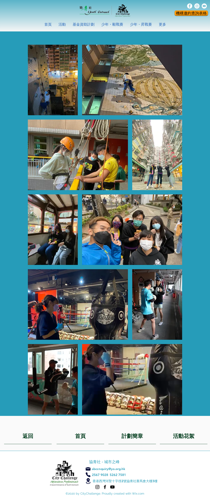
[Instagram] (97, 487)
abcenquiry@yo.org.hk (108, 469)
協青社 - (96, 462)
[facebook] (189, 6)
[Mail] (88, 469)
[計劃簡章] (132, 435)
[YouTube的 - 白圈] (204, 6)
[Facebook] (105, 487)
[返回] (28, 435)
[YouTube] (112, 487)
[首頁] (80, 435)
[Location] (88, 481)
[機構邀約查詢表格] (191, 13)
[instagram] (197, 6)
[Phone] (88, 474)
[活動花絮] (183, 435)
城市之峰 (112, 462)
